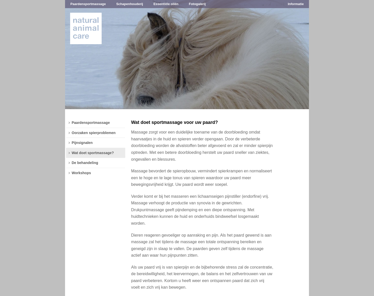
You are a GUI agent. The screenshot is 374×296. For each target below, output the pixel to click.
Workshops (80, 173)
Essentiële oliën (165, 4)
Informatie (296, 4)
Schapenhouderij (129, 4)
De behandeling (83, 163)
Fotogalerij (197, 4)
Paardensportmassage (88, 4)
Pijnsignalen (80, 143)
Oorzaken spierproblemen (92, 133)
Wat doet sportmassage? (91, 153)
